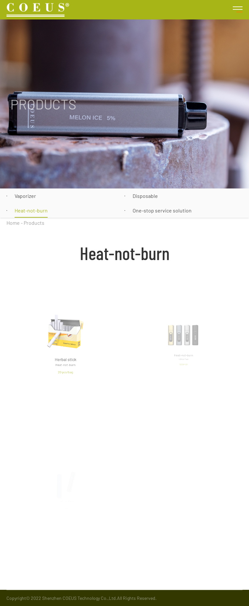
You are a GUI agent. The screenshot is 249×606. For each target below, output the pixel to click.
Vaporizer (25, 196)
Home (13, 223)
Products (34, 223)
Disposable (145, 196)
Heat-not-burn (31, 210)
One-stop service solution (162, 210)
